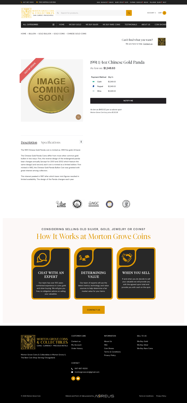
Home (61, 24)
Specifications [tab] (50, 142)
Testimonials (131, 24)
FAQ (105, 345)
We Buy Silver (92, 24)
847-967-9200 (28, 2)
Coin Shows (160, 24)
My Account (76, 345)
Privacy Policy (110, 355)
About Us (146, 24)
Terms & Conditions (112, 352)
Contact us (147, 44)
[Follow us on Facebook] (73, 378)
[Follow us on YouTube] (78, 378)
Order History (77, 348)
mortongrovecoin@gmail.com (87, 372)
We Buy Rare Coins (111, 24)
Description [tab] (29, 142)
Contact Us (93, 310)
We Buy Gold (75, 24)
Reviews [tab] (70, 142)
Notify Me (128, 100)
